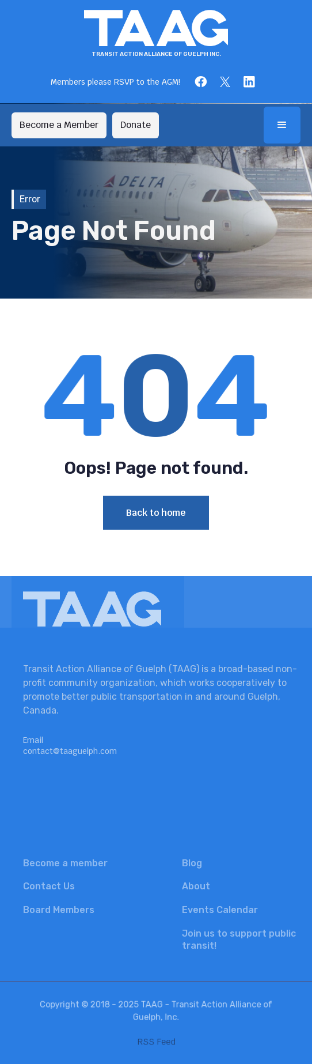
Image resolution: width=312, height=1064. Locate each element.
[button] (282, 125)
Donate (135, 125)
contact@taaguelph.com (70, 751)
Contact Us (49, 886)
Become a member (65, 863)
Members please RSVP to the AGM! (115, 82)
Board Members (58, 909)
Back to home (156, 513)
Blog (192, 863)
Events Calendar (220, 909)
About (196, 886)
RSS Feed (156, 1041)
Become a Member (59, 125)
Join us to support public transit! (239, 939)
